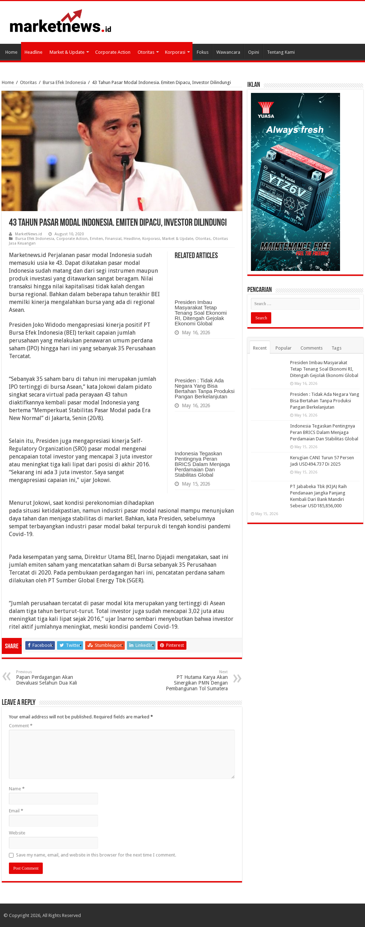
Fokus (203, 52)
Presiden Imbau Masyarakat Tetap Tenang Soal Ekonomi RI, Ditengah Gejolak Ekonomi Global (201, 312)
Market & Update (67, 52)
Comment (20, 725)
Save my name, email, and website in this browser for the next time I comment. (96, 855)
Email (16, 810)
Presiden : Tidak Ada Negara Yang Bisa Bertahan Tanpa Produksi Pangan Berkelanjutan (205, 388)
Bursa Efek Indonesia (64, 82)
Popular (284, 348)
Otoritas (146, 52)
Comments (311, 348)
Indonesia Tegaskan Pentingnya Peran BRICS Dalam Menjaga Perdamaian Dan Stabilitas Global (202, 464)
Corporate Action (112, 52)
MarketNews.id (28, 234)
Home (11, 52)
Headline (33, 52)
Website (17, 833)
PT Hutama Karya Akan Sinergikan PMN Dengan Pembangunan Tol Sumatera (191, 680)
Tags (336, 348)
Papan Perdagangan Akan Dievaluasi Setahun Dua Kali (52, 678)
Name (17, 788)
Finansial (113, 238)
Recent (260, 348)
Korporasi (175, 52)
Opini (253, 52)
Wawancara (228, 52)
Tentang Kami (281, 52)
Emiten (96, 238)
